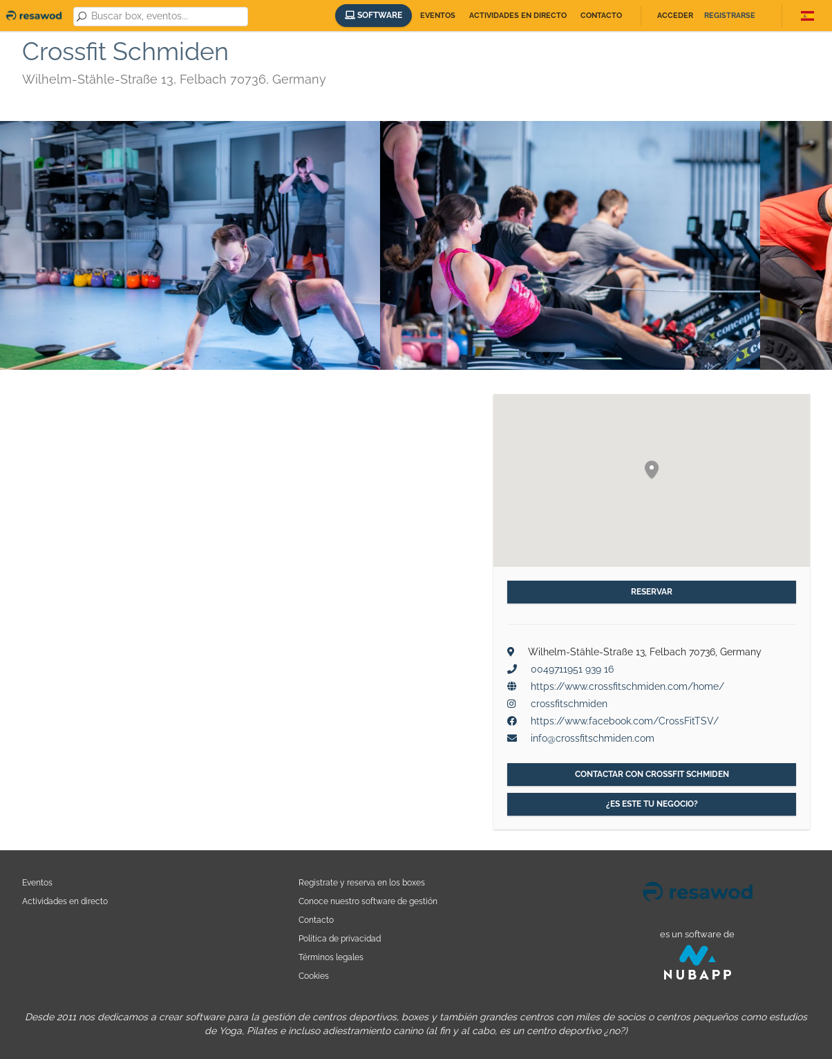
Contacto (601, 15)
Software (373, 15)
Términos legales (331, 957)
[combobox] (167, 17)
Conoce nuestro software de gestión (368, 901)
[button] (651, 470)
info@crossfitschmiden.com (592, 738)
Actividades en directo (518, 15)
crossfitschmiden (569, 703)
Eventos (437, 15)
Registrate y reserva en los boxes (362, 882)
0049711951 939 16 (572, 669)
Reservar (651, 592)
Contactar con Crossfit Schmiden (652, 774)
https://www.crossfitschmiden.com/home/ (627, 686)
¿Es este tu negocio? (652, 804)
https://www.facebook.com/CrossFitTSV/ (625, 721)
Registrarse (729, 15)
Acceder (675, 15)
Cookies (314, 976)
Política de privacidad (340, 938)
